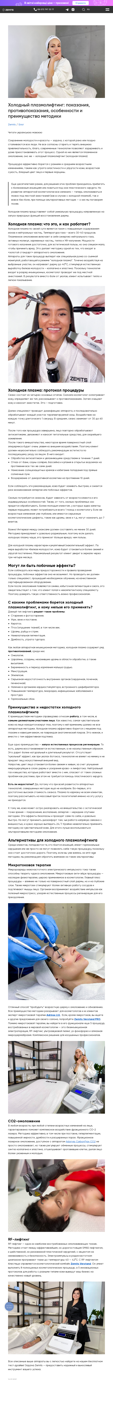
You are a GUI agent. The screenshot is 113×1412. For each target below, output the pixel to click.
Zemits (15, 121)
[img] (35, 9)
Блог (24, 121)
